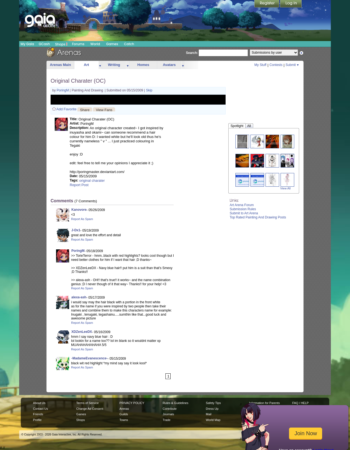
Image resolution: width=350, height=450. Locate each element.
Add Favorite (66, 109)
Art (86, 65)
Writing (114, 65)
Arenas (124, 408)
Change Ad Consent (89, 408)
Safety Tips (213, 403)
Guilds (123, 414)
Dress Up (212, 408)
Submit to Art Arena (244, 213)
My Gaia (27, 44)
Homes (143, 65)
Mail (208, 414)
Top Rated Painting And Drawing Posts (258, 217)
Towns (123, 420)
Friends (38, 414)
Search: (192, 53)
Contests (276, 65)
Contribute (170, 408)
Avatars (169, 65)
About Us (39, 403)
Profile (37, 420)
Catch (129, 44)
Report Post (79, 185)
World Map (213, 420)
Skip (149, 90)
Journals (168, 414)
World (95, 44)
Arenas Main (60, 65)
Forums (78, 44)
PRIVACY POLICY (131, 403)
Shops (61, 44)
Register (267, 4)
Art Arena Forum (242, 205)
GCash (44, 44)
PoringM (63, 90)
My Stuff (260, 65)
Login (291, 4)
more (100, 65)
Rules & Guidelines (175, 403)
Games (112, 44)
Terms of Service (87, 403)
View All (285, 188)
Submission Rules (243, 209)
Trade (166, 420)
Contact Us (40, 408)
